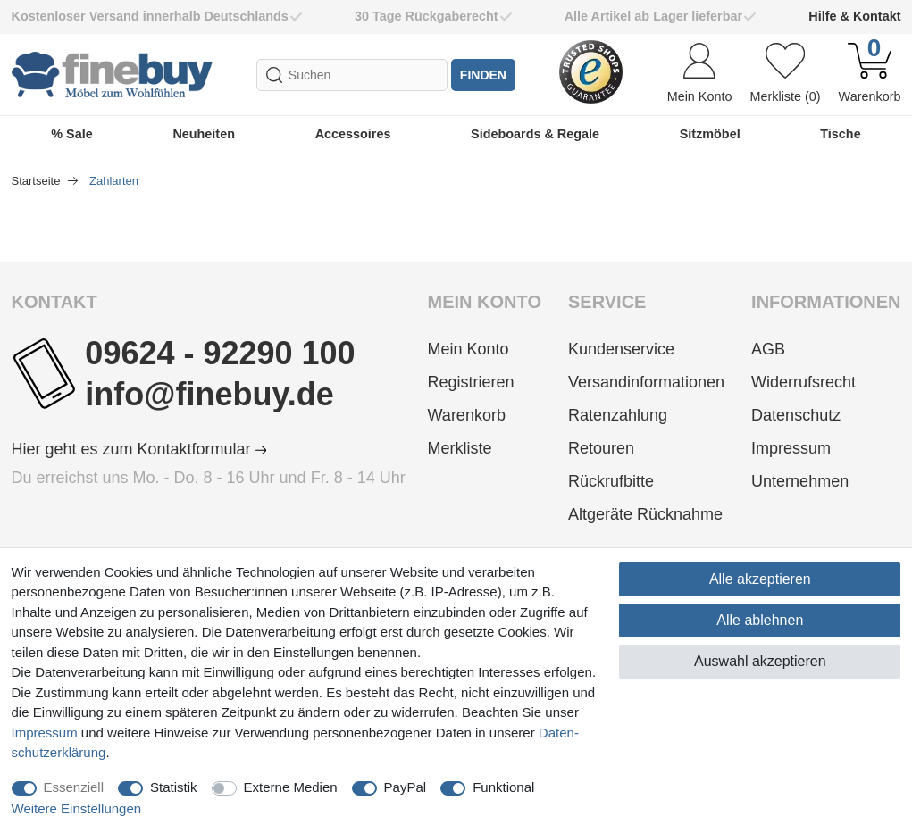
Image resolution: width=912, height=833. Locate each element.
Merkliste (460, 448)
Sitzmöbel (710, 134)
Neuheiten (203, 134)
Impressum (791, 448)
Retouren (601, 448)
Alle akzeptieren (760, 579)
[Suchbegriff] (352, 75)
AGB (768, 349)
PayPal (405, 787)
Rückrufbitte (611, 481)
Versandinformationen (646, 382)
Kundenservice (621, 349)
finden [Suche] (483, 75)
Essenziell (74, 787)
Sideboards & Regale (535, 134)
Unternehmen (800, 481)
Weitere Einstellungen (77, 808)
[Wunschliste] (784, 75)
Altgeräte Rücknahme (645, 514)
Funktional (503, 787)
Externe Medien (291, 787)
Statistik (173, 787)
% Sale (71, 134)
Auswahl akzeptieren (760, 661)
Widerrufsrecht (803, 382)
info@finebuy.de (209, 394)
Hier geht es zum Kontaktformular (139, 449)
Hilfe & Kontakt (854, 16)
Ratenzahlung (617, 415)
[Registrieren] (484, 382)
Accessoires (353, 134)
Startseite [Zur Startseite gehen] (38, 180)
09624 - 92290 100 (220, 353)
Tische (840, 134)
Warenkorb (467, 415)
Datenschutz (796, 415)
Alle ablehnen (759, 620)
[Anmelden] (699, 75)
